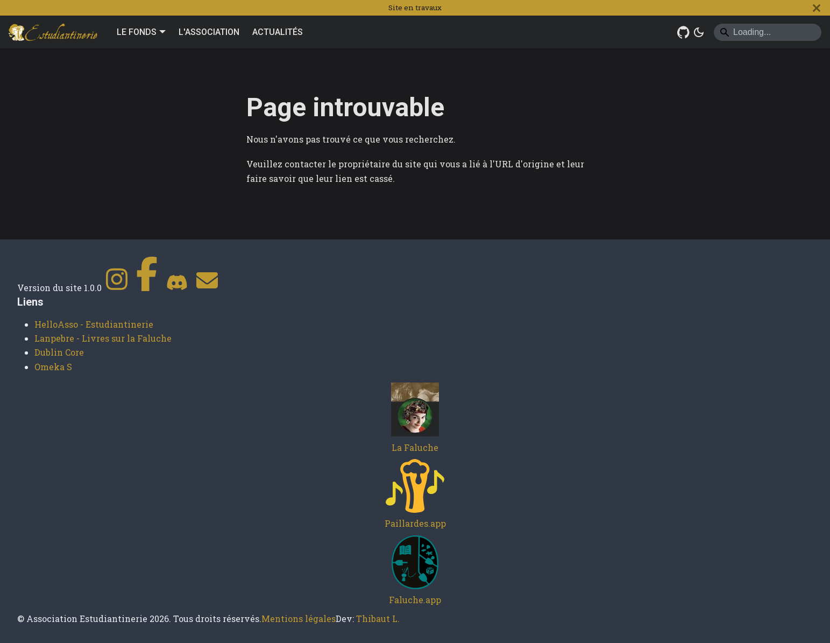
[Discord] (177, 287)
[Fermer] (816, 8)
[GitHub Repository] (683, 32)
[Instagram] (117, 287)
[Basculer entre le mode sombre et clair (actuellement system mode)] (698, 32)
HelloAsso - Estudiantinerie (93, 324)
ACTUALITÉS (277, 32)
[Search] (767, 32)
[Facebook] (147, 287)
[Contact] (207, 287)
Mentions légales (298, 618)
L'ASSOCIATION (209, 32)
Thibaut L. (378, 618)
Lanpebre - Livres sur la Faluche (103, 338)
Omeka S (53, 366)
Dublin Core (59, 352)
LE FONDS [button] (137, 32)
